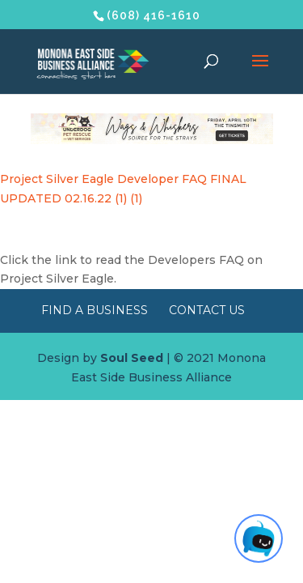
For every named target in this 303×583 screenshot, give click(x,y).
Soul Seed (131, 358)
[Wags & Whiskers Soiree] (152, 140)
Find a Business (94, 310)
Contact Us (207, 310)
